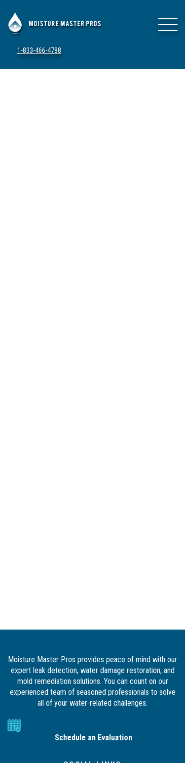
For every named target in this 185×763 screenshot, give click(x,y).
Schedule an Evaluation (93, 737)
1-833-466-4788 (39, 50)
